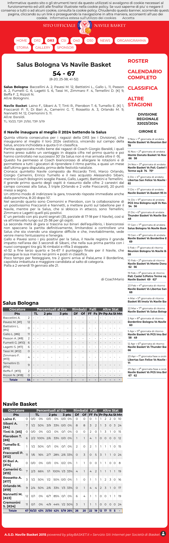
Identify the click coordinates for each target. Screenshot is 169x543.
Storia (23, 47)
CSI (63, 40)
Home (22, 40)
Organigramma (131, 40)
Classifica (142, 88)
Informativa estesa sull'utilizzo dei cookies (83, 18)
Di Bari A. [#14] (11, 463)
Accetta (128, 18)
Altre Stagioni (140, 102)
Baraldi (19, 117)
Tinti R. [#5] (12, 432)
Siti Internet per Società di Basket (133, 534)
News (105, 40)
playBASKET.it (78, 534)
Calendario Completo (145, 74)
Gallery (42, 47)
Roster (138, 61)
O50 (90, 40)
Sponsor (65, 47)
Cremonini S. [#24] (11, 504)
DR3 (50, 40)
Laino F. (9, 419)
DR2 (37, 40)
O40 (76, 40)
